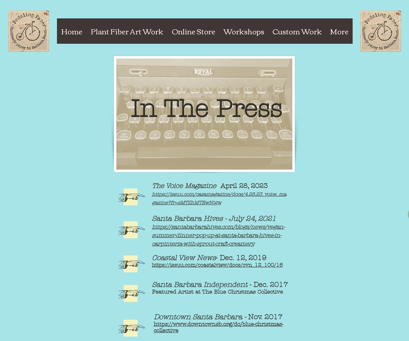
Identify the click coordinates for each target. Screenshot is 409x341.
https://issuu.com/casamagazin (189, 194)
